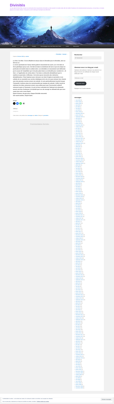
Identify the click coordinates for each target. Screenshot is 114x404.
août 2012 (78, 321)
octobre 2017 (79, 218)
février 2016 (78, 251)
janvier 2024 (78, 115)
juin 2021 (78, 148)
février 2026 (78, 101)
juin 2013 (78, 304)
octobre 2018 (79, 198)
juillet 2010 (78, 361)
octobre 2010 (79, 356)
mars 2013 (78, 309)
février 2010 (78, 367)
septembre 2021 (79, 143)
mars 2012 (78, 329)
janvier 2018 (78, 213)
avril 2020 (78, 170)
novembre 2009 (79, 372)
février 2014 (78, 291)
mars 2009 (78, 381)
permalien (45, 115)
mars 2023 (78, 121)
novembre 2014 (79, 276)
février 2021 (78, 155)
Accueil (14, 46)
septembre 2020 (79, 163)
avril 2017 (78, 228)
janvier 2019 (78, 193)
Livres (67, 46)
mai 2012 (78, 326)
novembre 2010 (79, 354)
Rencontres (76, 46)
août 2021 (78, 145)
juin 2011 (78, 344)
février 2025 (78, 111)
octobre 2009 (79, 374)
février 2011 (78, 351)
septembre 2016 (79, 239)
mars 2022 (78, 133)
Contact (34, 46)
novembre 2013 (79, 296)
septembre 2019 (79, 181)
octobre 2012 (79, 318)
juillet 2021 (78, 146)
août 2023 (78, 118)
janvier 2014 (78, 293)
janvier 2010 (78, 369)
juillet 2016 (78, 243)
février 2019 (78, 191)
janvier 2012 (78, 333)
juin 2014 (78, 284)
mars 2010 (78, 366)
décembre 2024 (79, 113)
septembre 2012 (79, 319)
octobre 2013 (79, 298)
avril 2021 (78, 151)
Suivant (65, 54)
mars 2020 (78, 171)
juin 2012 (78, 324)
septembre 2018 (79, 199)
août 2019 (78, 183)
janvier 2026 (78, 103)
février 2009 (78, 382)
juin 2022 (78, 128)
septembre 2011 (79, 339)
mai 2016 (78, 246)
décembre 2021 (79, 138)
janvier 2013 (78, 313)
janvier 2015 (78, 273)
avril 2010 (78, 364)
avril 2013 (78, 308)
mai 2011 (78, 346)
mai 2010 (78, 362)
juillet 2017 (78, 223)
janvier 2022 (78, 136)
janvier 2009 (78, 384)
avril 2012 (78, 328)
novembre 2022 (79, 125)
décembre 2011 (79, 334)
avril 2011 (78, 348)
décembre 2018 (79, 195)
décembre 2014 (79, 274)
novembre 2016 (79, 236)
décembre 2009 (79, 371)
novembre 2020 (79, 160)
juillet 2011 (78, 343)
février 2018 (78, 211)
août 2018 (78, 201)
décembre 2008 (79, 386)
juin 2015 (78, 264)
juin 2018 (78, 204)
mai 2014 (78, 286)
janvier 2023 (78, 123)
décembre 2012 (79, 314)
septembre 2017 (79, 219)
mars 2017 (78, 229)
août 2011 (78, 341)
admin (27, 56)
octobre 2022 (79, 126)
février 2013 (78, 311)
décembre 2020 (79, 158)
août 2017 (78, 221)
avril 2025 (78, 110)
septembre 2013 (79, 299)
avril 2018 (78, 208)
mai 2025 (78, 108)
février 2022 (78, 135)
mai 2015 (78, 266)
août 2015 (78, 261)
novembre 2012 (79, 316)
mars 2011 (78, 349)
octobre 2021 (79, 141)
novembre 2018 (79, 196)
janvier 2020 (78, 175)
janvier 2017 (78, 233)
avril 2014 (78, 288)
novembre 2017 (79, 216)
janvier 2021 (78, 156)
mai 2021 (78, 150)
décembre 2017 (79, 214)
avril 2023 (78, 120)
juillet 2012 (78, 323)
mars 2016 (78, 249)
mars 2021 (78, 153)
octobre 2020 (79, 161)
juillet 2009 (78, 376)
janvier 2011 (78, 353)
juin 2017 (78, 224)
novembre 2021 (79, 140)
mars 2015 (78, 269)
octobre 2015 (79, 258)
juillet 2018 (78, 203)
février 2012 (78, 331)
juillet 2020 (78, 165)
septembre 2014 (79, 279)
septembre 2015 (79, 259)
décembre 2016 (79, 234)
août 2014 (78, 281)
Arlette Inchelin (24, 46)
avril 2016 (78, 248)
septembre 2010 (79, 357)
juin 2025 (78, 106)
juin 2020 (78, 166)
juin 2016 (78, 244)
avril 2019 (78, 188)
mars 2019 (78, 189)
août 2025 (78, 105)
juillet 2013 (78, 303)
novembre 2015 (79, 256)
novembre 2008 (79, 387)
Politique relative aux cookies (43, 401)
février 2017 (78, 231)
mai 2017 (78, 226)
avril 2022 (78, 131)
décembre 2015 (79, 254)
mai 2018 (78, 206)
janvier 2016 (78, 253)
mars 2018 (78, 209)
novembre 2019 (79, 178)
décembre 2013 (79, 294)
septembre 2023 (79, 116)
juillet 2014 (78, 283)
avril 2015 (78, 268)
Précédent (58, 54)
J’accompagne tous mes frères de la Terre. (50, 46)
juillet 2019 (78, 184)
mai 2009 (78, 377)
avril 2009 (78, 379)
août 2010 (78, 359)
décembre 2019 (79, 176)
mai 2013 (78, 306)
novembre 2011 (79, 336)
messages (30, 115)
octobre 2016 (79, 238)
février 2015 (78, 271)
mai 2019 (78, 186)
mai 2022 (78, 130)
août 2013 (78, 301)
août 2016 (78, 241)
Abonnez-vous (80, 83)
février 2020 (78, 173)
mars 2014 (78, 289)
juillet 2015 (78, 263)
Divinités (17, 5)
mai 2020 (78, 168)
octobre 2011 (79, 338)
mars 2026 (78, 100)
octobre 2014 (79, 278)
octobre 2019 (79, 180)
